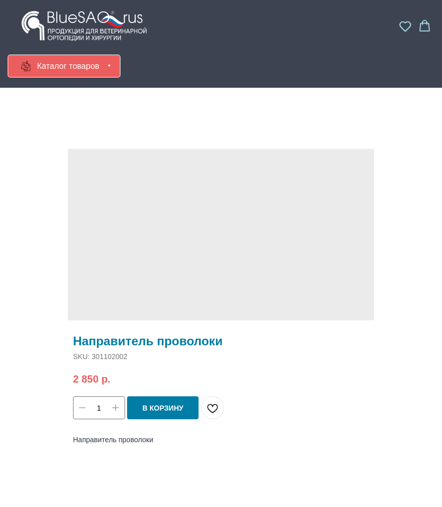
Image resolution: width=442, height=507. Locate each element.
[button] (405, 26)
